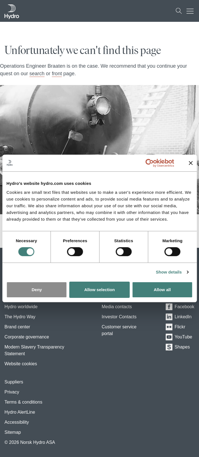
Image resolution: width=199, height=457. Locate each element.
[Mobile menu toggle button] (191, 11)
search (37, 73)
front (57, 73)
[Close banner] (191, 163)
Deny (37, 289)
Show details (169, 272)
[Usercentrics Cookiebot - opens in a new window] (153, 163)
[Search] (179, 11)
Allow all (162, 289)
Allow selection (99, 289)
